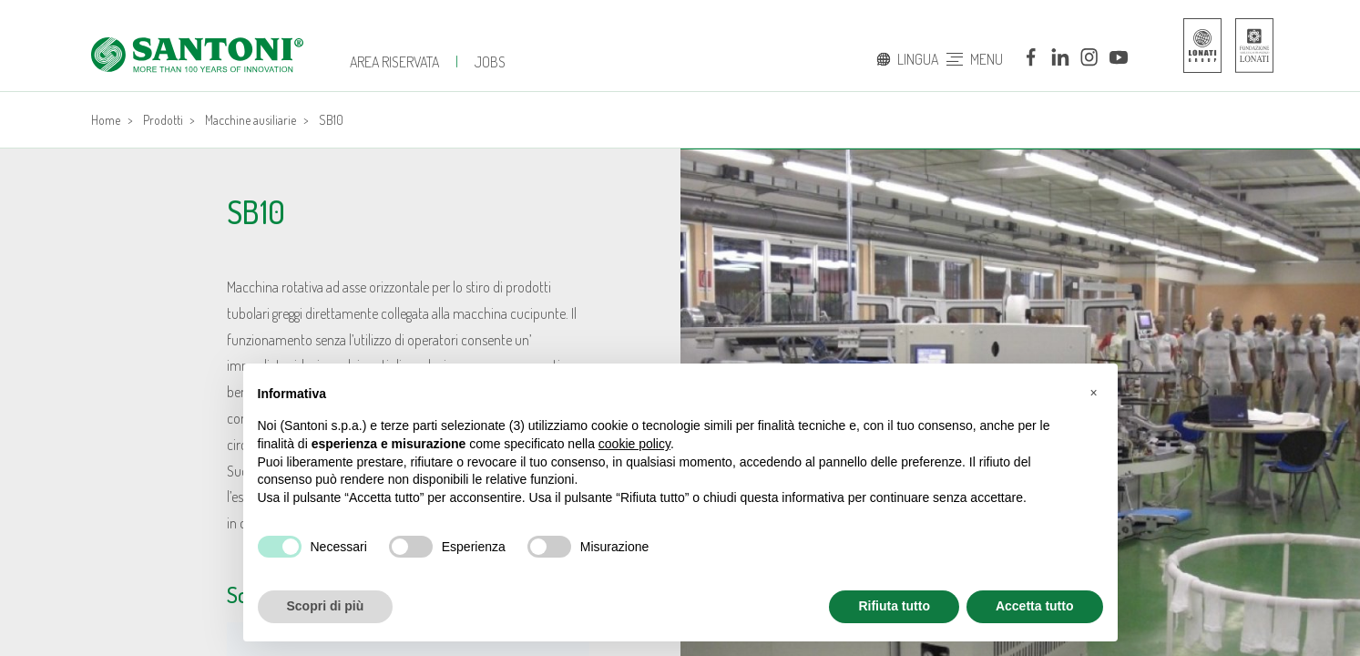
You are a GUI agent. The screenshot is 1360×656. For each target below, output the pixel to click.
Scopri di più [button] (325, 606)
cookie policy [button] (634, 443)
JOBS (490, 62)
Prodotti (163, 120)
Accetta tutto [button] (1035, 606)
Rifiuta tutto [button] (894, 606)
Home (105, 120)
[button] (1094, 392)
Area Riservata (394, 62)
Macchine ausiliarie (250, 120)
